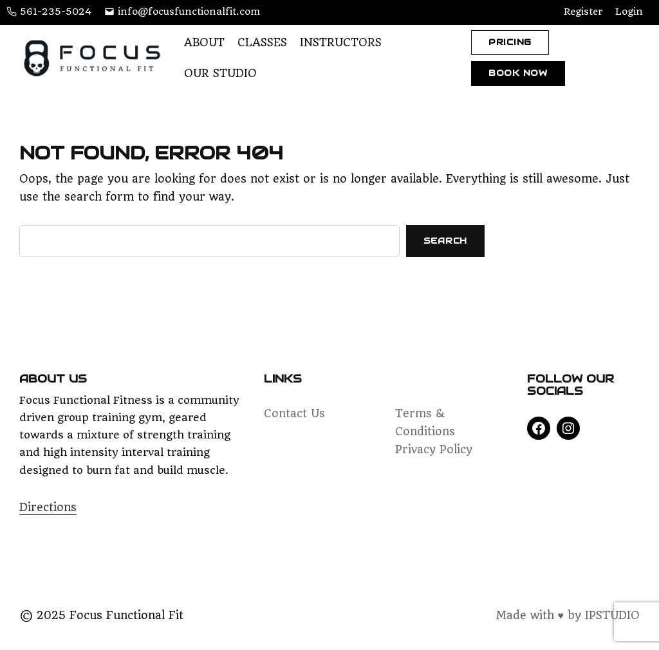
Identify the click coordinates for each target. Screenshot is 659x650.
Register (583, 11)
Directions (48, 507)
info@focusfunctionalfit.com (189, 11)
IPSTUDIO (612, 615)
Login (629, 11)
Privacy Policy (433, 449)
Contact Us (294, 413)
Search (445, 240)
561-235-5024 (55, 11)
